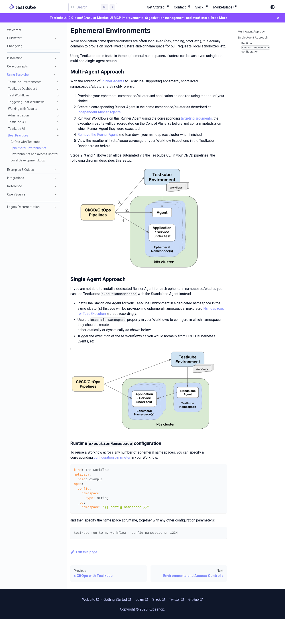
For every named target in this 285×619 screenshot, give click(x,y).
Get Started (158, 7)
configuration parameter (112, 457)
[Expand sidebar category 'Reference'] (55, 186)
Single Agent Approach (253, 37)
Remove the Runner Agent (97, 134)
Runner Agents (113, 81)
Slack (201, 7)
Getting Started (117, 599)
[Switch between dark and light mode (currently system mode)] (272, 7)
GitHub (195, 599)
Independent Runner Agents (99, 112)
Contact (182, 7)
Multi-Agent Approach (252, 31)
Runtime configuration (255, 47)
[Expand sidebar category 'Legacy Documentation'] (55, 207)
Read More (219, 18)
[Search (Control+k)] (92, 7)
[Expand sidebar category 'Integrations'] (55, 178)
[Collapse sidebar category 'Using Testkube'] (55, 75)
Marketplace (224, 7)
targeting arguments (196, 118)
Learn (141, 599)
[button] (32, 38)
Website (90, 599)
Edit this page (83, 552)
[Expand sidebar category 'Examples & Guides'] (55, 170)
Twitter (176, 599)
